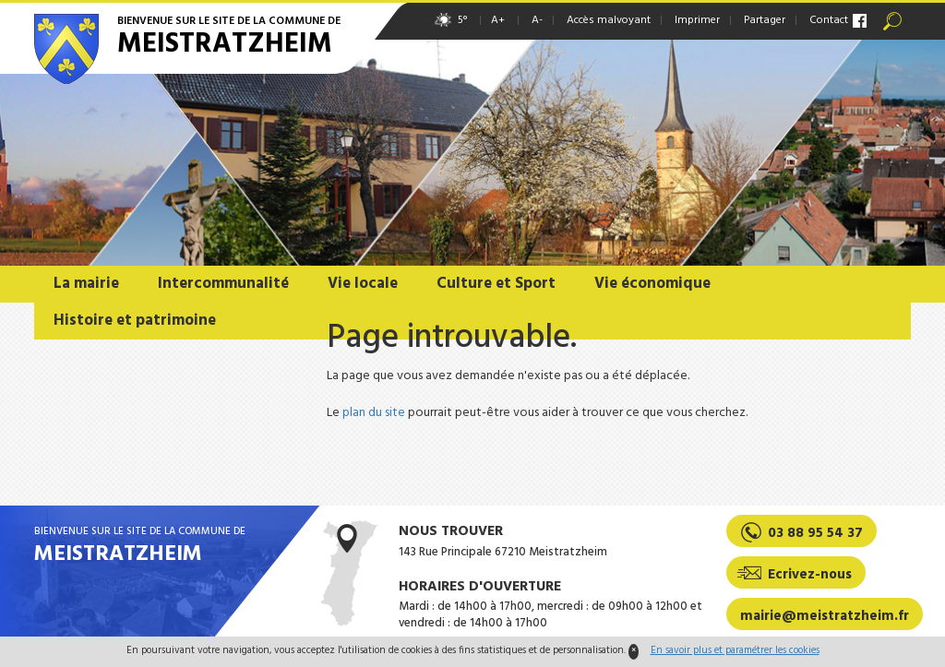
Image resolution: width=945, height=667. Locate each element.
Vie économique (652, 283)
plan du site (373, 412)
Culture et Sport (496, 283)
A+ (498, 20)
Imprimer (697, 20)
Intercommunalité (223, 283)
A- (537, 20)
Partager (764, 20)
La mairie (86, 283)
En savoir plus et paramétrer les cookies (735, 650)
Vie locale (363, 283)
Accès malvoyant (609, 20)
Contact (828, 20)
